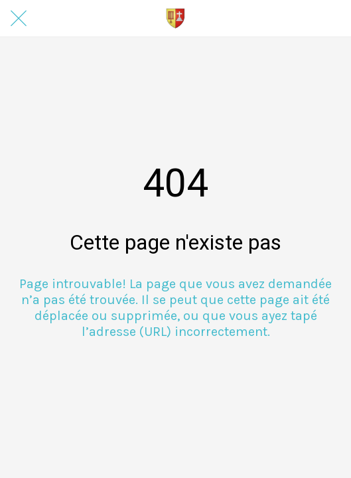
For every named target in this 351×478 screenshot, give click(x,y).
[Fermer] (19, 19)
